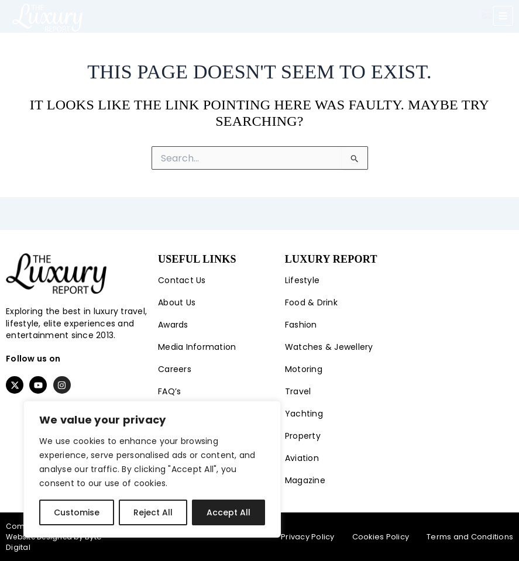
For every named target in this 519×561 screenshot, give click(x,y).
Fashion (301, 325)
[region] (152, 469)
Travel (298, 392)
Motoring (303, 370)
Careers (174, 370)
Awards (173, 325)
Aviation (302, 458)
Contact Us (182, 281)
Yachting (304, 414)
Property (303, 436)
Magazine (305, 481)
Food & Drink (311, 303)
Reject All (153, 512)
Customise (76, 512)
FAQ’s (169, 392)
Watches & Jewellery (329, 347)
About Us (176, 303)
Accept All (228, 512)
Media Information (197, 347)
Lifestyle (302, 281)
